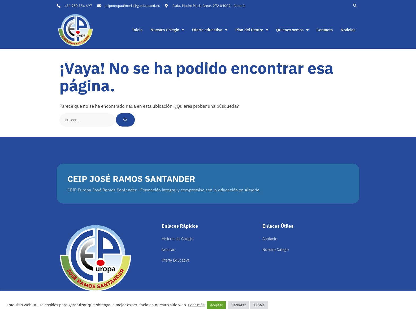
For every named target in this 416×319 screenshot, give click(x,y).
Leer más (196, 304)
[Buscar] (125, 120)
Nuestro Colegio (167, 30)
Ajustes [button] (259, 305)
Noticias (348, 29)
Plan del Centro (251, 30)
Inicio (137, 29)
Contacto (325, 29)
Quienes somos (292, 30)
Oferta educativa (209, 30)
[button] (354, 5)
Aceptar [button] (216, 305)
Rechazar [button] (238, 305)
